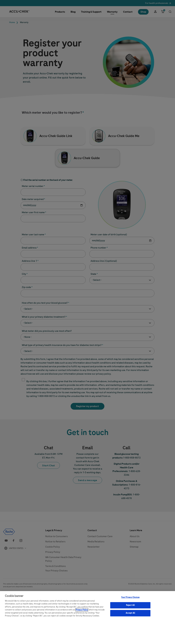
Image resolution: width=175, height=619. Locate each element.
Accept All (130, 614)
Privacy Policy (82, 610)
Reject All (130, 606)
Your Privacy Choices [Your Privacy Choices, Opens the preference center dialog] (130, 598)
